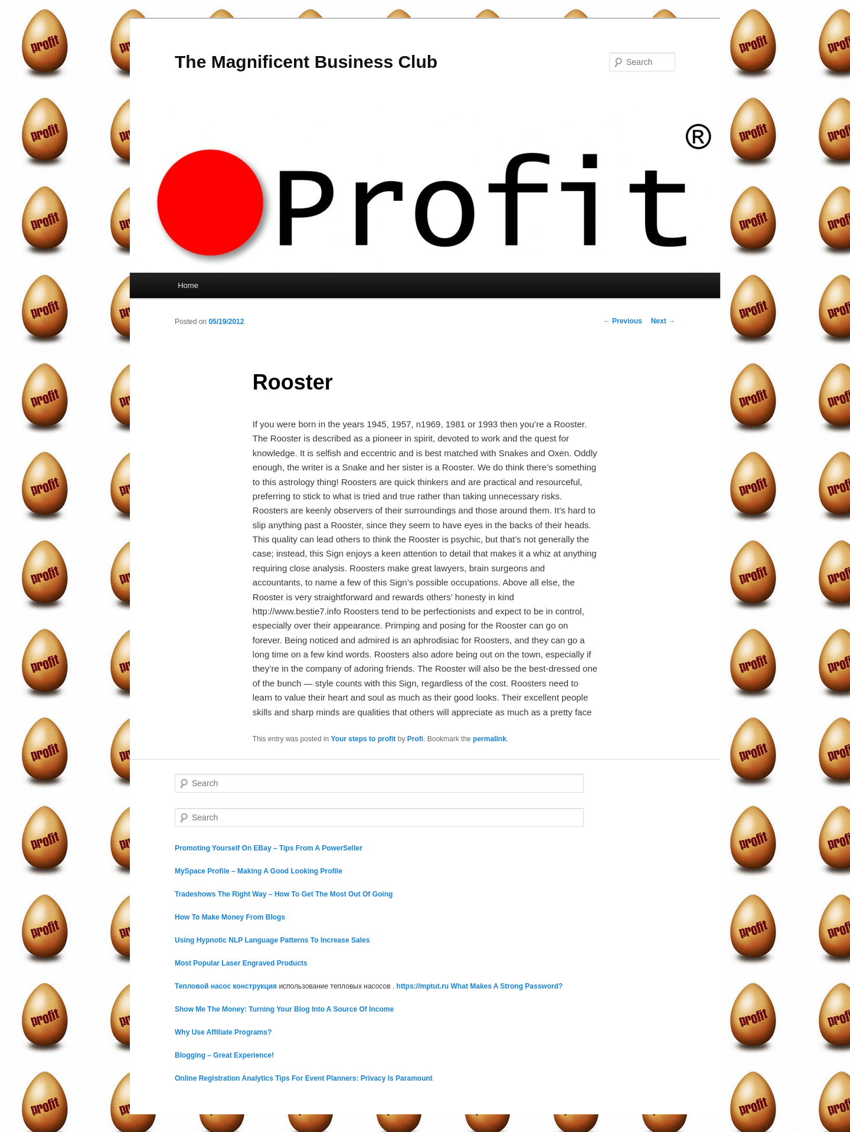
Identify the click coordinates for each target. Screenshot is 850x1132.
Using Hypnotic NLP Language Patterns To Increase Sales (272, 940)
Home (188, 285)
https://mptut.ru (423, 986)
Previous (622, 321)
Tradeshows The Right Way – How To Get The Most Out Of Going (284, 894)
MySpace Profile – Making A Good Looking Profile (258, 871)
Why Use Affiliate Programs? (223, 1032)
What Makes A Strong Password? (507, 986)
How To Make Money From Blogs (230, 917)
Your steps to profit (363, 739)
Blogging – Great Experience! (224, 1055)
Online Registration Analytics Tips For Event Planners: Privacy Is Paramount (304, 1078)
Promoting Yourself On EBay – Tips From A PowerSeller (268, 848)
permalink (489, 739)
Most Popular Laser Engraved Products (241, 963)
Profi (415, 739)
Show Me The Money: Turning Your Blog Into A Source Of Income (284, 1009)
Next (663, 321)
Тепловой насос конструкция (226, 986)
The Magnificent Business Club (306, 61)
